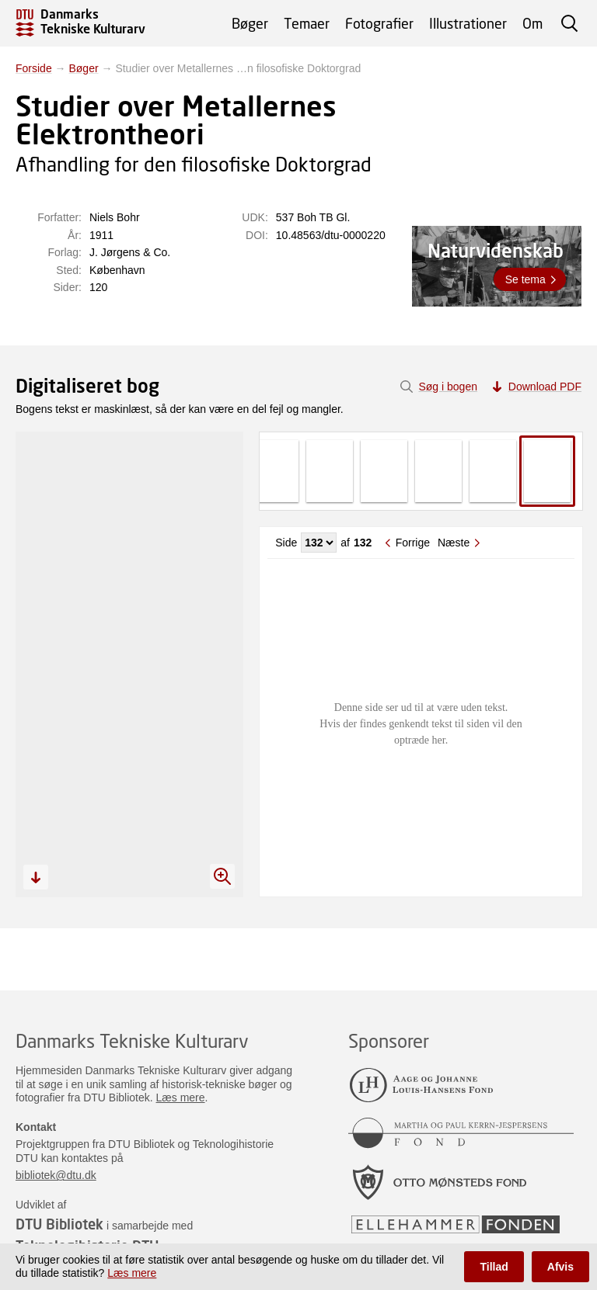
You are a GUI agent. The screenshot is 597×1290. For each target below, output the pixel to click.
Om (532, 23)
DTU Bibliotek (59, 1224)
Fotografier (379, 23)
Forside (34, 68)
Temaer (307, 23)
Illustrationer (468, 23)
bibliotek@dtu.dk (56, 1175)
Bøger (250, 23)
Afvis (560, 1267)
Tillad (494, 1267)
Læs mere (180, 1097)
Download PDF (544, 386)
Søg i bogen (447, 386)
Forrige (413, 542)
